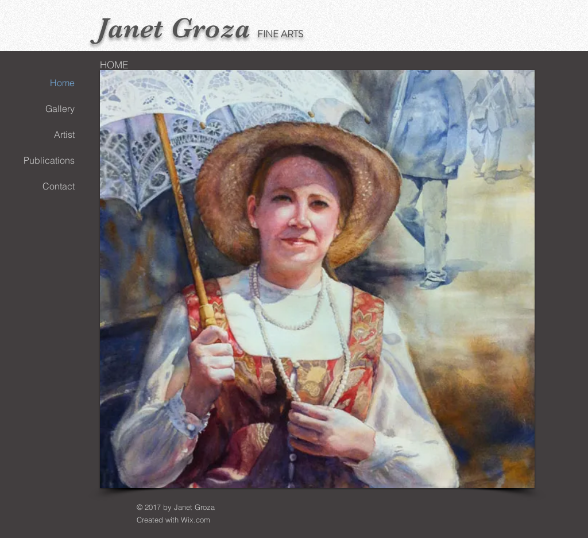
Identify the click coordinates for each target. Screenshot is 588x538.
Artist (64, 134)
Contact (58, 186)
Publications (49, 160)
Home (62, 82)
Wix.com (195, 519)
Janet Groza (173, 27)
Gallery (60, 108)
